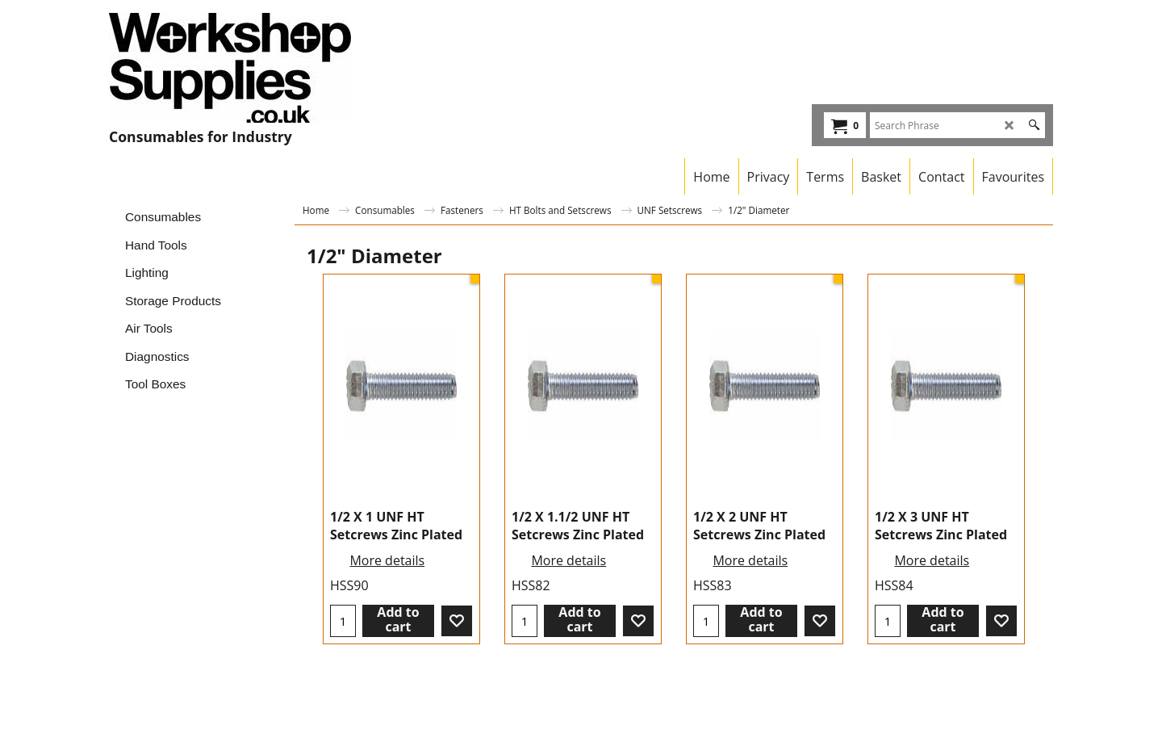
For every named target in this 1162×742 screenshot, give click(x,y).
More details (386, 560)
